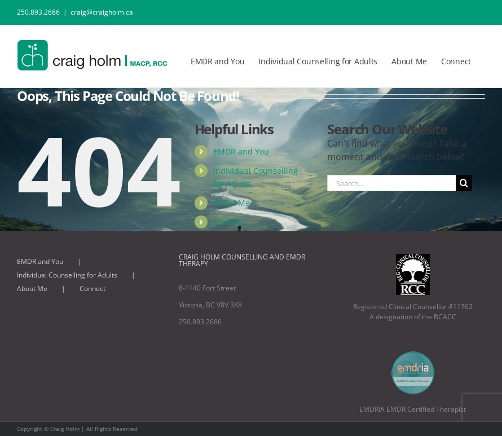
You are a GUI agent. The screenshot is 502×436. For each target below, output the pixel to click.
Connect (228, 222)
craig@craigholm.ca (102, 12)
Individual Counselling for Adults (67, 275)
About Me (231, 202)
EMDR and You (241, 151)
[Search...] (391, 183)
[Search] (464, 183)
